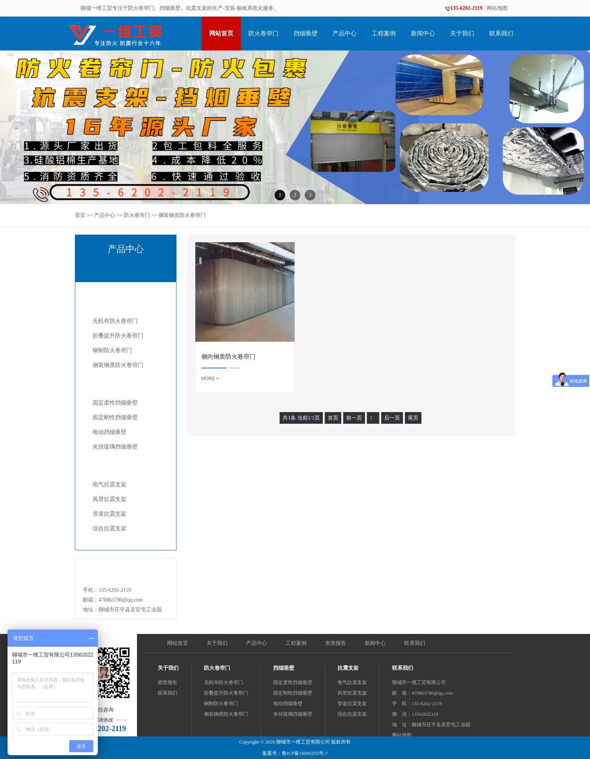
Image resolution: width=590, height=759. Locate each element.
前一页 (354, 418)
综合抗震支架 (109, 528)
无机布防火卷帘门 (115, 321)
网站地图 (497, 8)
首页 (80, 215)
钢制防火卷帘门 (112, 350)
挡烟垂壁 (305, 33)
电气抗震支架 (109, 484)
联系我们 (501, 33)
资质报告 (335, 643)
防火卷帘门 (263, 33)
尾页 (413, 418)
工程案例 (384, 33)
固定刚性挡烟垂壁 (115, 417)
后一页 (392, 418)
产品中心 (345, 33)
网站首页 (221, 33)
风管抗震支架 (109, 499)
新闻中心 (423, 33)
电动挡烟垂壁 (109, 432)
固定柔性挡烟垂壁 (115, 403)
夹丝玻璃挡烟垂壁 (115, 447)
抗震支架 (117, 464)
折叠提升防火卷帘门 (118, 336)
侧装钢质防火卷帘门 (182, 215)
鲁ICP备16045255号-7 (305, 753)
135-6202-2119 (464, 8)
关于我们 (462, 33)
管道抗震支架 (109, 514)
